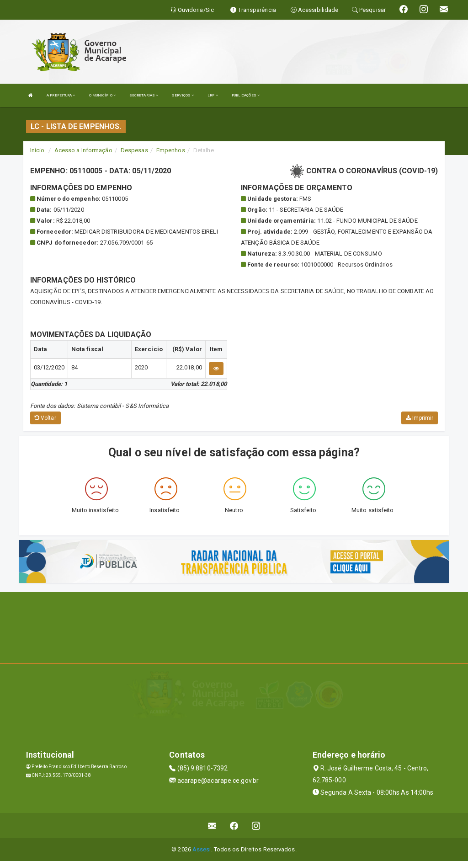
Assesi (201, 849)
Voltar (45, 418)
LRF (212, 95)
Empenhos (170, 150)
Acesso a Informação (83, 150)
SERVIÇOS (183, 95)
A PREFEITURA (61, 95)
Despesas (134, 150)
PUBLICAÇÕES (246, 95)
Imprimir (419, 418)
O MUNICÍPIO (102, 95)
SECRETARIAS (143, 95)
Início (37, 150)
